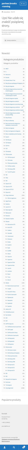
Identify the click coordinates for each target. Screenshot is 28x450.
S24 (6, 321)
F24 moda (9, 160)
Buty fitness (9, 117)
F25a (7, 177)
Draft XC (9, 245)
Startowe (8, 382)
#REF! (7, 68)
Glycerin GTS (9, 186)
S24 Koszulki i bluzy (12, 332)
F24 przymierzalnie (12, 163)
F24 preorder (9, 154)
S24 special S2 (10, 367)
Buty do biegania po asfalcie (13, 107)
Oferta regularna (11, 198)
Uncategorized (9, 388)
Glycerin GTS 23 (9, 189)
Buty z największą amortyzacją (13, 134)
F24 (6, 148)
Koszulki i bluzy (11, 291)
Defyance (9, 239)
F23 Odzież (8, 142)
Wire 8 (9, 280)
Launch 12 (8, 207)
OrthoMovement (10, 312)
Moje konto (4, 447)
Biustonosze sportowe (13, 286)
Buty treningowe (10, 128)
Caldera (9, 230)
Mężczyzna (8, 213)
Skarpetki (9, 300)
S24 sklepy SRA (11, 361)
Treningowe (9, 385)
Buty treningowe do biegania (13, 131)
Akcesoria (8, 74)
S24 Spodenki (10, 341)
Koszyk (22, 446)
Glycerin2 (8, 192)
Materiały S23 (9, 210)
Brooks (7, 77)
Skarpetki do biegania (11, 379)
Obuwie (7, 221)
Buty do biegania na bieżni (12, 101)
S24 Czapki (10, 329)
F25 (6, 175)
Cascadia (9, 233)
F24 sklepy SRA (11, 169)
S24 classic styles (11, 350)
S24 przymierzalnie (12, 356)
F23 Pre (7, 145)
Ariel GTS (9, 227)
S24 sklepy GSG (11, 359)
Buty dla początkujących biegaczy (14, 83)
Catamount (10, 236)
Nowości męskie (10, 218)
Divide (9, 242)
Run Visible (8, 315)
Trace (8, 277)
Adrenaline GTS (11, 224)
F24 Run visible (11, 166)
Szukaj (14, 447)
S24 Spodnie (10, 344)
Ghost (9, 253)
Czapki (9, 288)
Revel (8, 274)
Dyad (8, 248)
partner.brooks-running (9, 5)
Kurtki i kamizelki (11, 294)
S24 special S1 (10, 364)
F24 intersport (11, 157)
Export (7, 137)
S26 (6, 376)
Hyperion (9, 259)
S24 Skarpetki (10, 338)
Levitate (9, 271)
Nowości (8, 215)
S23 (6, 318)
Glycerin (9, 256)
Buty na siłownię (10, 120)
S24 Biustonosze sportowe (14, 326)
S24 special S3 (10, 370)
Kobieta (8, 204)
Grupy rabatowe (10, 195)
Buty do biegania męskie (12, 98)
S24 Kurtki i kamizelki (12, 335)
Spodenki (9, 303)
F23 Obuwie (8, 140)
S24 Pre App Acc (10, 323)
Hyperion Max (10, 265)
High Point (8, 201)
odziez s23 (8, 309)
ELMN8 (9, 250)
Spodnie (9, 306)
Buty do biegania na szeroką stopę (14, 104)
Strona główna (6, 12)
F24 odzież (8, 151)
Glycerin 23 (8, 183)
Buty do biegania (10, 86)
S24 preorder (9, 347)
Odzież (7, 283)
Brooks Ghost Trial (10, 80)
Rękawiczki (10, 297)
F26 (6, 180)
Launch (9, 268)
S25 (6, 373)
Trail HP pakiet (11, 172)
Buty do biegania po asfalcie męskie (15, 110)
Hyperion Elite (11, 262)
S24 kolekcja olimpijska (13, 353)
